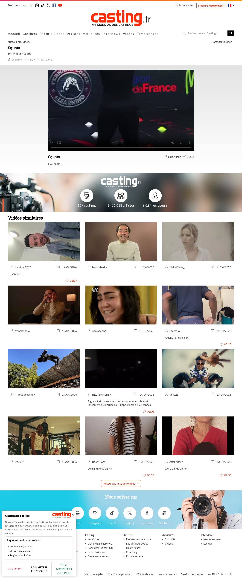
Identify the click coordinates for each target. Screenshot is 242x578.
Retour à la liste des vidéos (119, 483)
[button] (231, 5)
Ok (231, 33)
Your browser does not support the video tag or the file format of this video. (121, 110)
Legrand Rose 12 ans (100, 468)
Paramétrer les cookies (39, 569)
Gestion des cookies (191, 574)
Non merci (15, 569)
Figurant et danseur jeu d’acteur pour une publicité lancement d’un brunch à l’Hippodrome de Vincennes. (119, 402)
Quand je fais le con (176, 337)
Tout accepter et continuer (64, 569)
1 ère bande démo (176, 468)
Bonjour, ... (17, 273)
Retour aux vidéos (20, 41)
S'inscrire (210, 5)
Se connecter (184, 5)
